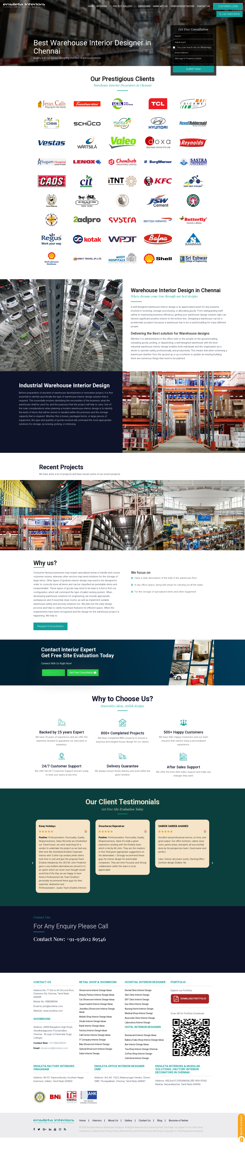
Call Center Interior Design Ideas (94, 1052)
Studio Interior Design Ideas (92, 1038)
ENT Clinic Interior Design (137, 1017)
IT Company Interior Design (92, 1057)
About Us (113, 1137)
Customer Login (228, 6)
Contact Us (203, 6)
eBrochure (144, 6)
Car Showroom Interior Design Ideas (97, 1017)
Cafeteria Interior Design (137, 1075)
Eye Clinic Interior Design (137, 1021)
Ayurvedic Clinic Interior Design (140, 1035)
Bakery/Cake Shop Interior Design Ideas (144, 1057)
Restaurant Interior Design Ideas (140, 1052)
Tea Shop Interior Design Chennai (141, 1066)
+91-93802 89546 (86, 956)
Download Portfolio (193, 1016)
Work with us (160, 6)
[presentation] (32, 880)
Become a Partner (178, 1137)
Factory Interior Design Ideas (93, 1048)
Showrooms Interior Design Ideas (95, 1008)
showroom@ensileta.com (54, 1065)
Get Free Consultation (83, 689)
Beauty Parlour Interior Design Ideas (96, 1012)
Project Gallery (122, 6)
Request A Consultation (50, 643)
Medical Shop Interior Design (139, 1031)
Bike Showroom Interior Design (94, 1062)
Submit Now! (193, 69)
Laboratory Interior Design (137, 1040)
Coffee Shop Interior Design (138, 1071)
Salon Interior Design (89, 1071)
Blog (159, 1137)
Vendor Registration (182, 6)
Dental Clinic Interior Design (138, 1008)
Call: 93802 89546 (229, 14)
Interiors (102, 6)
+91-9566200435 (57, 1060)
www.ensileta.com (53, 1028)
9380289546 (51, 1019)
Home (91, 6)
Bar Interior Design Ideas (137, 1062)
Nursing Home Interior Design (139, 1026)
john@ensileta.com (52, 1023)
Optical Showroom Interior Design (95, 1066)
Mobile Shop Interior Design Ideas (95, 1034)
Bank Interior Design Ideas (92, 1043)
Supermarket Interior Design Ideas (96, 1021)
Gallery (128, 1137)
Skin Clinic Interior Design (137, 1012)
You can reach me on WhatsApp (194, 47)
